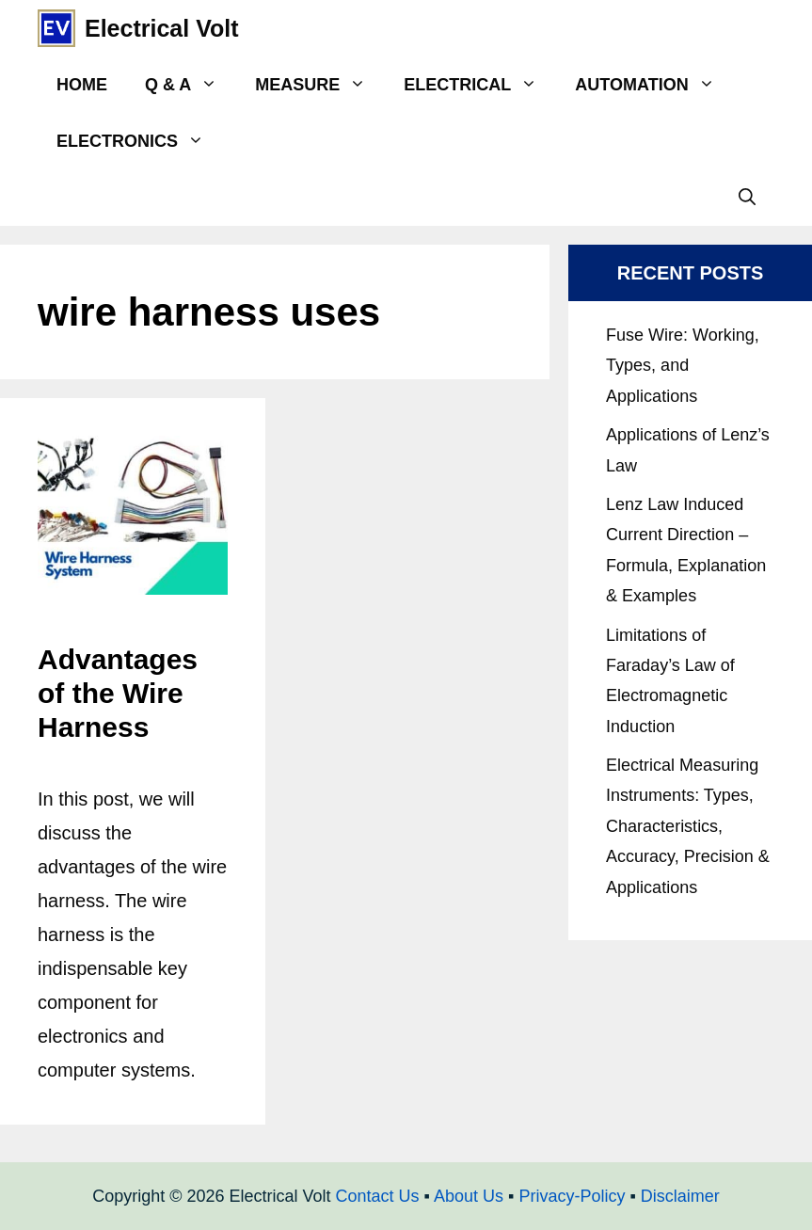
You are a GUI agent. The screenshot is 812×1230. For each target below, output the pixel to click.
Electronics (139, 141)
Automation (654, 84)
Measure (320, 84)
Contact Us (378, 1196)
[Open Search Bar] (747, 197)
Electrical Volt (162, 28)
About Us (468, 1196)
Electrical (480, 84)
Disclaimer (680, 1196)
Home (81, 84)
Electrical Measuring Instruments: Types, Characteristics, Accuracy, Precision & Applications (688, 826)
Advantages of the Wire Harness (118, 693)
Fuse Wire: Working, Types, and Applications (682, 366)
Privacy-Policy (571, 1196)
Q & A (190, 84)
